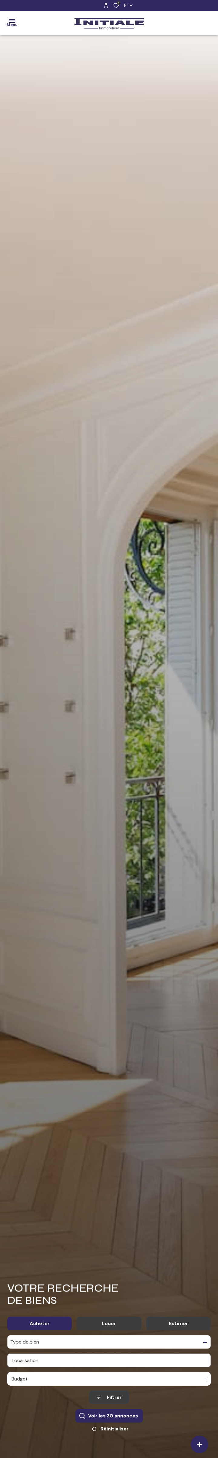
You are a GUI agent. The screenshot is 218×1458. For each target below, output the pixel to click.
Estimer (178, 1325)
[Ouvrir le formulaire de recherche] (109, 1400)
